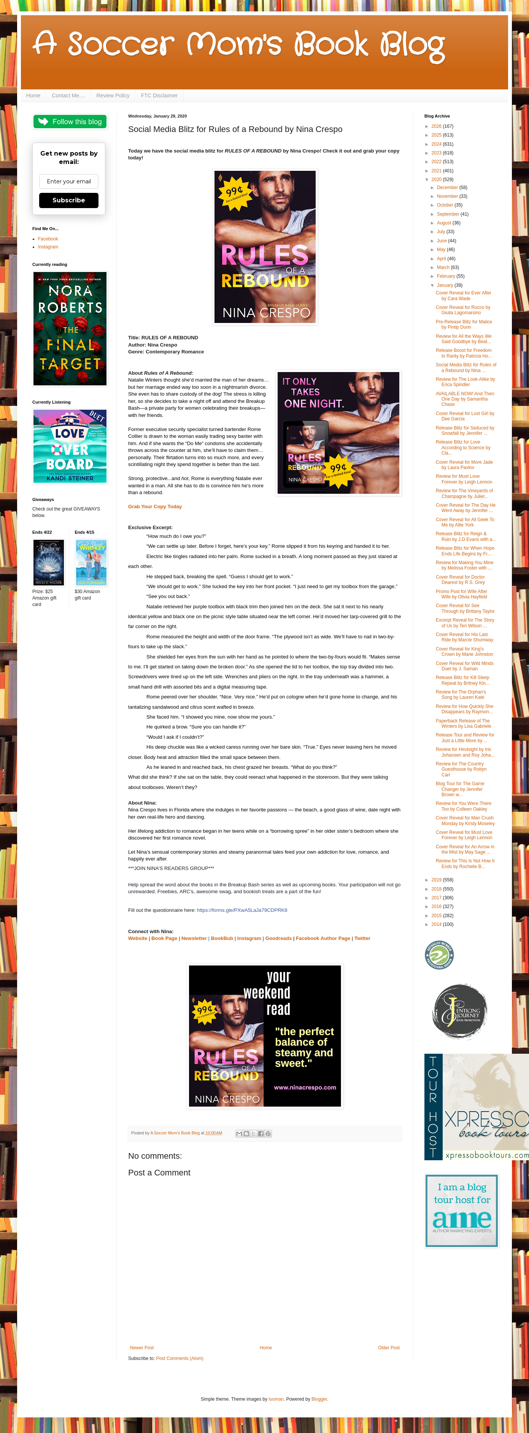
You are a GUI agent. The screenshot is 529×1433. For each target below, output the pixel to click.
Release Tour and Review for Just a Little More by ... (465, 737)
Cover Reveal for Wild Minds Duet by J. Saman (465, 666)
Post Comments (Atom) (179, 1358)
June (442, 240)
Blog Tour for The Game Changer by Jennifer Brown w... (460, 789)
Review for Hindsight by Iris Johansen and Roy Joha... (465, 752)
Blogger (319, 1399)
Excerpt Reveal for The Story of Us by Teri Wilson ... (465, 622)
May (442, 249)
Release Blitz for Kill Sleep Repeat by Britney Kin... (462, 680)
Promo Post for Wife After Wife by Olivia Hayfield (461, 594)
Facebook (48, 239)
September (449, 214)
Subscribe (68, 200)
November (448, 196)
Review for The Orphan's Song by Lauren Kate (461, 694)
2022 (437, 161)
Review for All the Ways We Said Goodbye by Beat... (464, 339)
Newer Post (142, 1347)
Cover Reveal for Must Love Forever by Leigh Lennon (464, 835)
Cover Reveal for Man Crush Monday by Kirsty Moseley (465, 820)
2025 (437, 135)
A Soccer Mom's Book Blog (237, 45)
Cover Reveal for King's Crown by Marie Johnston (464, 651)
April (442, 258)
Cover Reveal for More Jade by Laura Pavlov (464, 465)
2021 (437, 170)
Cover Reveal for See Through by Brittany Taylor (465, 608)
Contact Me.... (68, 95)
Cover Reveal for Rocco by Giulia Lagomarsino (463, 310)
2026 (437, 126)
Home (33, 95)
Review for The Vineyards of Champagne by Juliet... (464, 493)
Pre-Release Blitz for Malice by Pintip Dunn (464, 324)
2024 (437, 144)
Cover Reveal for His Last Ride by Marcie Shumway (464, 637)
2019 (437, 880)
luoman (275, 1399)
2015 (437, 915)
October (445, 205)
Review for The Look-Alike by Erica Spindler (465, 382)
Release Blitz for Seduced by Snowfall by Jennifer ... (465, 430)
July (441, 231)
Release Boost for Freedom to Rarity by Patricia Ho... (464, 353)
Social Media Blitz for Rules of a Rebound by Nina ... (466, 367)
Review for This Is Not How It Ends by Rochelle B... (465, 863)
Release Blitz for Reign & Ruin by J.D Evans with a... (466, 536)
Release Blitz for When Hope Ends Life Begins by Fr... (465, 551)
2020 (437, 179)
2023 (437, 153)
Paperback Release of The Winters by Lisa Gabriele (463, 723)
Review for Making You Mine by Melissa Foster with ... (464, 565)
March (444, 267)
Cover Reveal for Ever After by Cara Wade (463, 295)
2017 (437, 897)
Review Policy (113, 95)
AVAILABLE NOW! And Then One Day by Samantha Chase (465, 399)
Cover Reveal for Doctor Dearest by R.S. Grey (460, 579)
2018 (437, 889)
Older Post (389, 1347)
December (448, 187)
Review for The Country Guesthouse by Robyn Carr (461, 769)
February (446, 276)
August (445, 223)
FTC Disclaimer (159, 95)
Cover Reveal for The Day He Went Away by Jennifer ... (466, 508)
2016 (437, 906)
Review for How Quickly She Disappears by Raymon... (464, 709)
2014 (437, 924)
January (445, 285)
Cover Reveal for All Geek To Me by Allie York (465, 522)
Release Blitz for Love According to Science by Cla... (463, 447)
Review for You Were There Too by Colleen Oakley (463, 806)
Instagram (48, 247)
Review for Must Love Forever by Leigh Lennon (464, 479)
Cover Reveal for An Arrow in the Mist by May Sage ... (465, 849)
